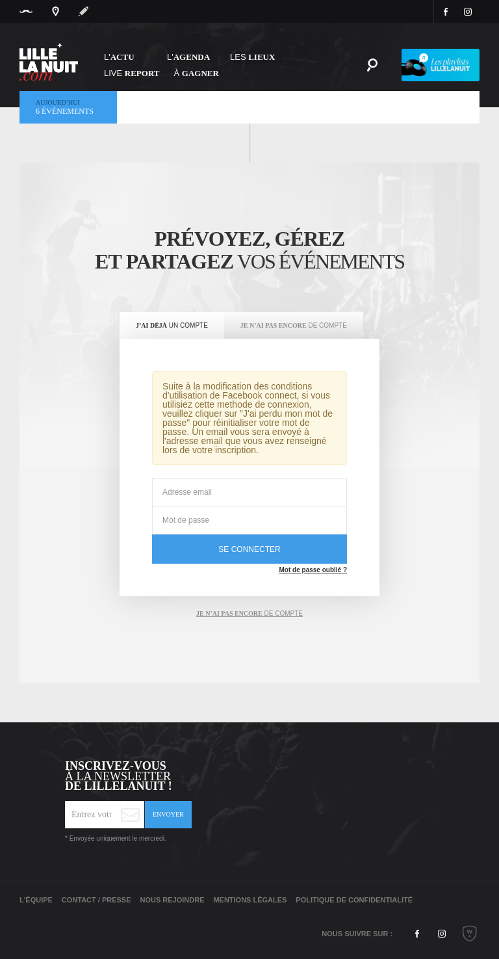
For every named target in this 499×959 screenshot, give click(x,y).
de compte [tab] (249, 613)
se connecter (249, 549)
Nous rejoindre (172, 900)
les (252, 57)
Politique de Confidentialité (354, 900)
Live (132, 73)
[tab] (172, 325)
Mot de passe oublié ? (313, 569)
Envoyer (168, 814)
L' (119, 57)
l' (188, 57)
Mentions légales (250, 900)
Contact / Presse (96, 900)
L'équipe (36, 900)
